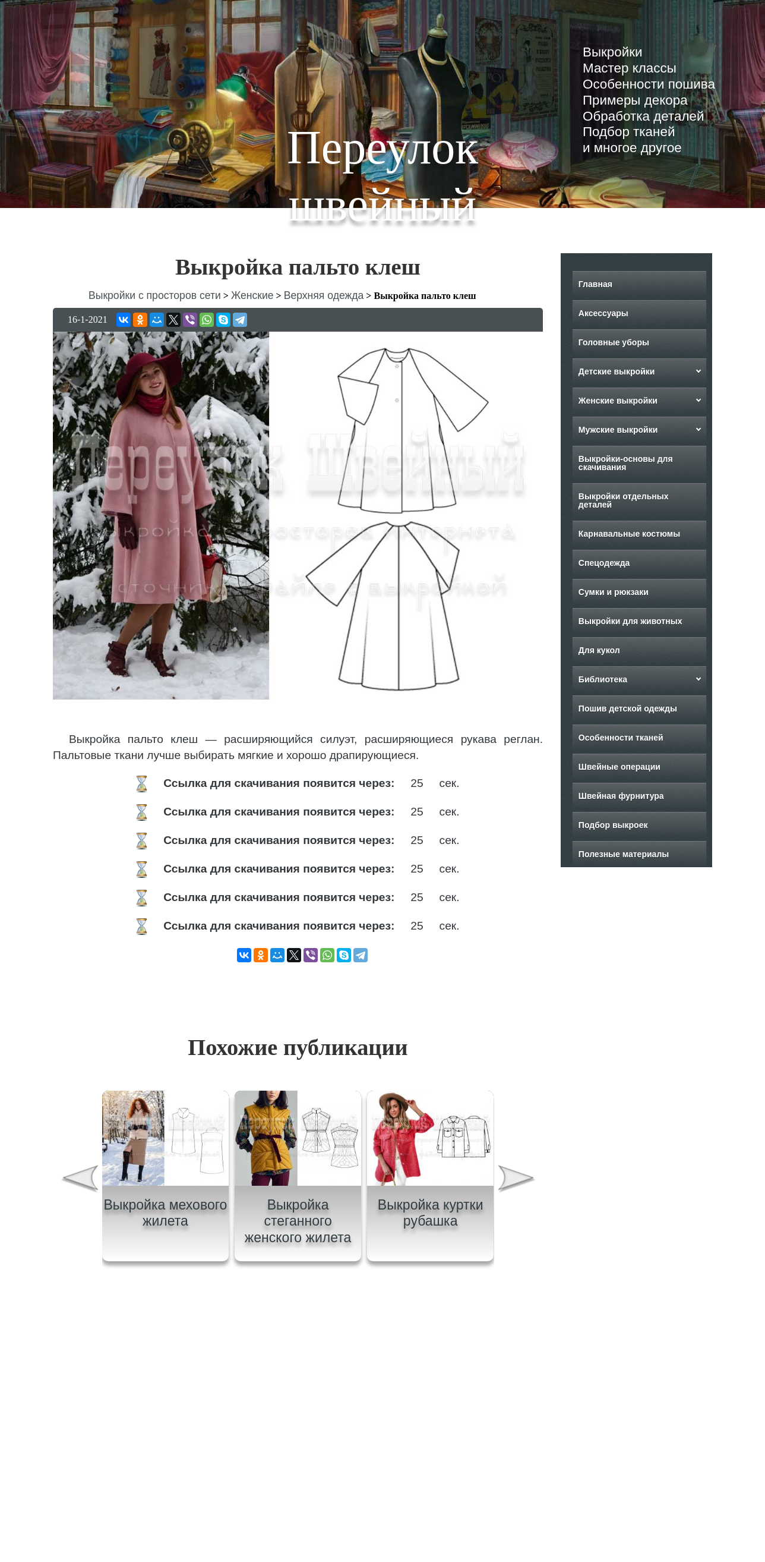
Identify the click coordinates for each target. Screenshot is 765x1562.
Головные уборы (614, 342)
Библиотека (603, 679)
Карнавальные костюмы (629, 533)
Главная (595, 284)
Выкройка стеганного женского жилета (298, 1221)
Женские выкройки (618, 400)
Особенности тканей (621, 737)
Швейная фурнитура (621, 796)
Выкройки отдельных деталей (624, 500)
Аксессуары (603, 313)
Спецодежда (604, 563)
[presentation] (79, 1180)
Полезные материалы (624, 854)
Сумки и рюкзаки (614, 592)
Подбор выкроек (613, 825)
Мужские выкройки (618, 429)
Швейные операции (619, 766)
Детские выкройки (617, 371)
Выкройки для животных (630, 621)
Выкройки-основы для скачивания (626, 463)
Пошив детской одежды (628, 708)
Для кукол (599, 650)
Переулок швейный (382, 176)
